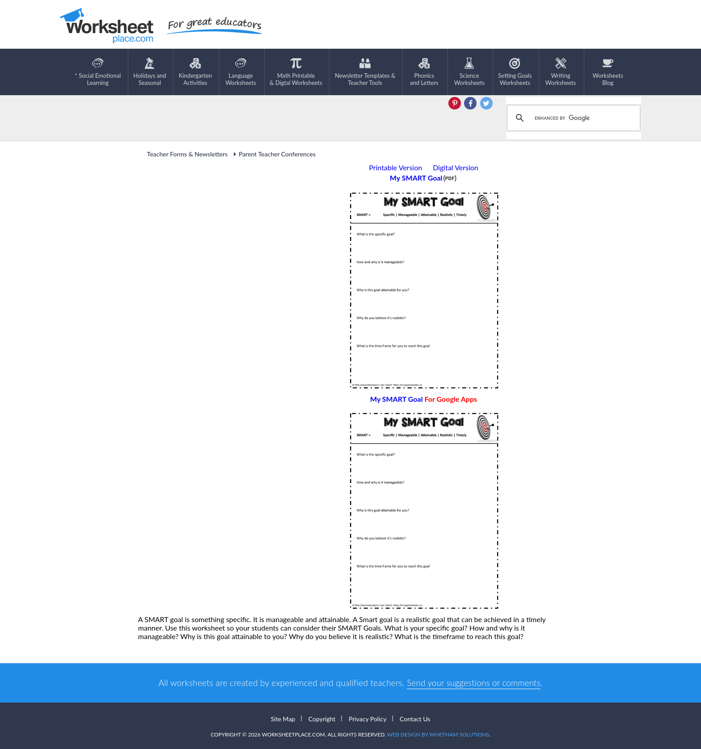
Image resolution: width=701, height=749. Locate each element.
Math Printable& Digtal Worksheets (296, 72)
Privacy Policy (367, 718)
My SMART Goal (423, 399)
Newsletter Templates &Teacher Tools (365, 72)
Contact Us (415, 718)
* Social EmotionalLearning (98, 72)
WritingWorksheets (560, 72)
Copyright (322, 718)
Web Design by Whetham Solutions (438, 734)
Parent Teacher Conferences (273, 154)
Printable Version (395, 167)
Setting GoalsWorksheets (515, 72)
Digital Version (455, 167)
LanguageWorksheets (240, 72)
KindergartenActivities (195, 72)
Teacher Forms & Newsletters (187, 154)
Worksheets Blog (607, 72)
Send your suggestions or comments (473, 682)
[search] (572, 118)
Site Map (283, 718)
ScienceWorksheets (469, 72)
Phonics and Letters (424, 72)
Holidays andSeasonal (149, 72)
